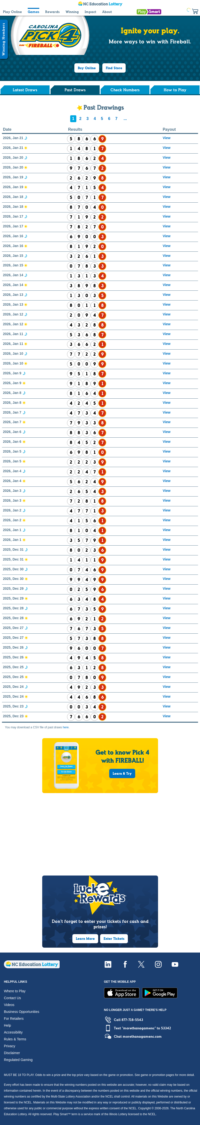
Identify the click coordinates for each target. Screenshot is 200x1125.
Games (33, 12)
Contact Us (12, 998)
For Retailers (14, 1018)
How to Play (175, 89)
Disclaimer (12, 1053)
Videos (9, 1005)
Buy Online (87, 68)
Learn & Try (122, 773)
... (125, 119)
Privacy (9, 1046)
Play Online (12, 12)
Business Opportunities (21, 1012)
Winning (72, 12)
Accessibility (13, 1032)
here (66, 727)
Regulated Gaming (18, 1060)
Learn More (85, 938)
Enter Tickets (114, 938)
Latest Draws (25, 89)
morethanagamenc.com (142, 1036)
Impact (90, 12)
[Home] (32, 967)
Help (7, 1025)
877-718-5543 (132, 1020)
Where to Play (15, 991)
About (107, 12)
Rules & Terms (15, 1039)
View (167, 138)
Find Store (114, 68)
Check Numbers (125, 89)
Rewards (52, 12)
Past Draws (75, 89)
